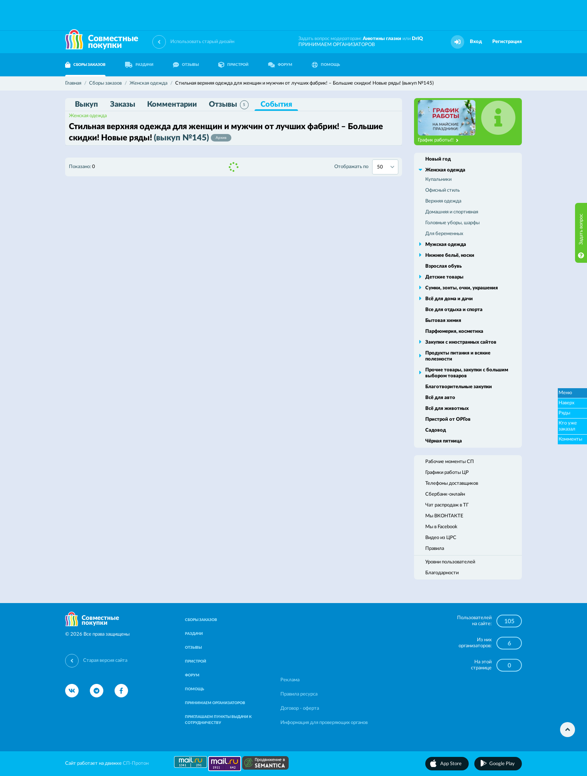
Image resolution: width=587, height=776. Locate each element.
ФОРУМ (280, 65)
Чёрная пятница (443, 441)
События (276, 104)
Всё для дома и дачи (449, 298)
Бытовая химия (443, 320)
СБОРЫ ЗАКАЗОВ (85, 65)
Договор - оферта (299, 708)
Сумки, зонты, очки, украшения (461, 288)
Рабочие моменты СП (449, 461)
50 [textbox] (380, 167)
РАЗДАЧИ (139, 65)
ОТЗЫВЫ (186, 65)
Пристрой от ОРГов (448, 419)
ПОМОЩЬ (326, 65)
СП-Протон (136, 763)
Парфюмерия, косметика (454, 331)
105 (509, 621)
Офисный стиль (442, 190)
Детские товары (444, 277)
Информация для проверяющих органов (324, 722)
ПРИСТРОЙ (233, 65)
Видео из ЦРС (440, 537)
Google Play (502, 763)
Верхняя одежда (443, 201)
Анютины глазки (382, 38)
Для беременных (444, 233)
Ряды (564, 413)
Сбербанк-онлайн (445, 494)
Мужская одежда (445, 244)
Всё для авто (440, 397)
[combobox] (385, 166)
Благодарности (442, 572)
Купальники (438, 179)
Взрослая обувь (443, 266)
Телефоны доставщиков (451, 483)
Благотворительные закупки (458, 386)
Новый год (438, 159)
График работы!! (438, 140)
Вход (476, 41)
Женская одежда (88, 115)
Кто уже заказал (568, 426)
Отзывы (229, 104)
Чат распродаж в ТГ (447, 505)
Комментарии (172, 104)
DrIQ (417, 38)
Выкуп (86, 104)
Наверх (566, 403)
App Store (451, 763)
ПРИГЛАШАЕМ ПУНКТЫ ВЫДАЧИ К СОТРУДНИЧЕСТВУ (218, 720)
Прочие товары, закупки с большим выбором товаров (466, 373)
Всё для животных (447, 408)
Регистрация (507, 41)
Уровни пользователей (450, 562)
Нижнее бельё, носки (449, 255)
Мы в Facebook (441, 526)
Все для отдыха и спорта (454, 309)
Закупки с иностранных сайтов (460, 342)
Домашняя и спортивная (451, 212)
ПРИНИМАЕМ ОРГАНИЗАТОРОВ (336, 44)
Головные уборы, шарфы (452, 222)
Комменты (570, 439)
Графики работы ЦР (447, 472)
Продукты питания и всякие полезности (457, 356)
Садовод (435, 430)
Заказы (122, 104)
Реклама (289, 680)
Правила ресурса (298, 694)
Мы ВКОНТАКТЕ (444, 516)
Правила (434, 548)
